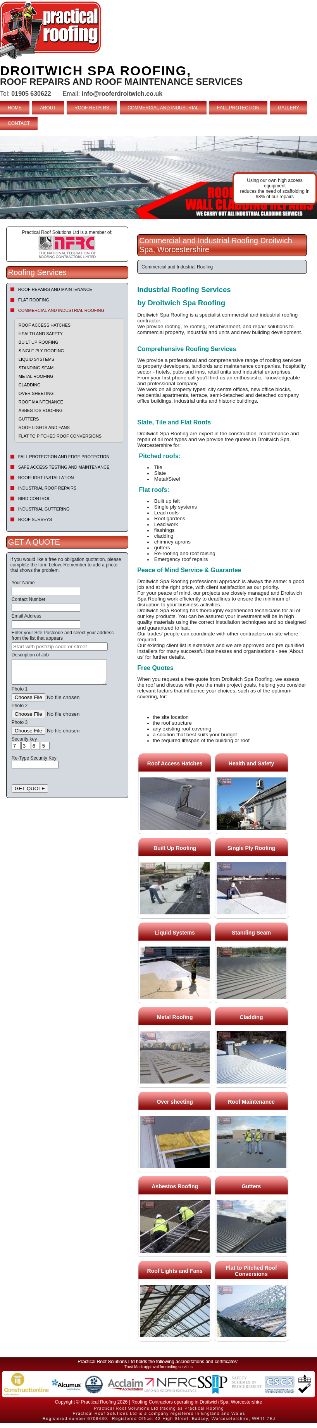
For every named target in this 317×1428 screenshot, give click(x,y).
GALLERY (288, 108)
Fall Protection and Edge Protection (64, 456)
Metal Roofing (36, 376)
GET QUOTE (30, 788)
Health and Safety (41, 333)
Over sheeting (36, 393)
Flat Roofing (33, 300)
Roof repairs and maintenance (55, 289)
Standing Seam (36, 367)
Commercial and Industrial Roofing (61, 310)
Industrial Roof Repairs (47, 488)
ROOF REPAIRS (91, 108)
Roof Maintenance (41, 402)
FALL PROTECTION (238, 108)
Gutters (29, 419)
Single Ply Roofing (41, 350)
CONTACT (19, 123)
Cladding (30, 385)
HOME (15, 108)
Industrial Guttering (44, 509)
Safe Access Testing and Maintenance (64, 467)
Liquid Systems (36, 359)
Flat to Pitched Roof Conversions (60, 436)
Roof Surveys (35, 519)
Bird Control (34, 498)
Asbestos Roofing (41, 410)
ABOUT (48, 108)
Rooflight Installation (46, 477)
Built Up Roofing (39, 342)
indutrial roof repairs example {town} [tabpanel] (158, 177)
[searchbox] (60, 646)
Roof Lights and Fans (44, 427)
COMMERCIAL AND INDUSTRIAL (163, 108)
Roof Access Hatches (45, 325)
